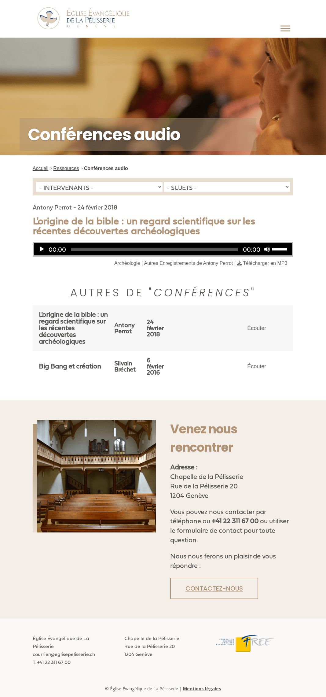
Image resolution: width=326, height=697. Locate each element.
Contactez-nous (214, 588)
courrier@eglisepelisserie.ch (64, 654)
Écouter (256, 328)
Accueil (41, 168)
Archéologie (127, 263)
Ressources (66, 168)
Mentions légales (202, 688)
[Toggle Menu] (285, 28)
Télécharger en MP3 (265, 263)
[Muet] (267, 249)
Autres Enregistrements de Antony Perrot (188, 263)
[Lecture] (42, 249)
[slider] (154, 249)
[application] (163, 249)
